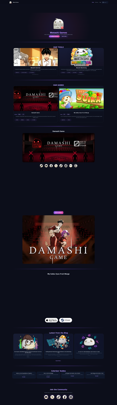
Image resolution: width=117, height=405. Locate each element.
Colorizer (96, 2)
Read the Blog (64, 36)
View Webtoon (58, 212)
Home (93, 2)
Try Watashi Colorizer (54, 36)
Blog (100, 2)
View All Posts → (58, 360)
